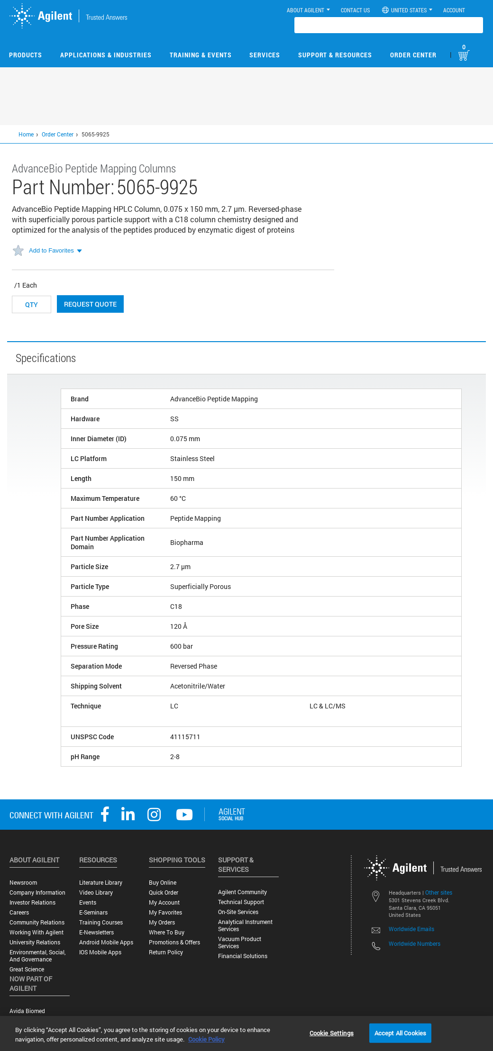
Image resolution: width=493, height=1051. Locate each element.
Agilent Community (242, 892)
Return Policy (166, 952)
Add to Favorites (51, 250)
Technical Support (241, 902)
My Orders (162, 922)
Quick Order (163, 892)
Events (87, 902)
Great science (26, 969)
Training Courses (101, 922)
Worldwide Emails (411, 929)
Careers (19, 912)
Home (26, 134)
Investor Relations (32, 902)
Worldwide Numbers (414, 943)
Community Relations (36, 922)
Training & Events (201, 54)
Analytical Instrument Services (245, 925)
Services (264, 54)
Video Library (96, 892)
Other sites (438, 892)
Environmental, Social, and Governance (37, 956)
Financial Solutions (242, 956)
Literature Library (100, 882)
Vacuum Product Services (239, 942)
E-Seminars (93, 912)
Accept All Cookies (400, 1032)
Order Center (413, 54)
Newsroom (23, 882)
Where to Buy (166, 932)
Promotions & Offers (174, 942)
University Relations (34, 942)
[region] (246, 1033)
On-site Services (238, 911)
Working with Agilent (36, 932)
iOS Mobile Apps (100, 952)
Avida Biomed (27, 1011)
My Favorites (165, 912)
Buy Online (162, 882)
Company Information (37, 892)
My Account (164, 902)
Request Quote (90, 303)
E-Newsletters (96, 932)
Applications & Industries (106, 54)
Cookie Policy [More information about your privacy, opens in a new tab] (206, 1039)
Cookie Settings (332, 1032)
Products (25, 54)
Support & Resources (335, 54)
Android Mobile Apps (106, 942)
